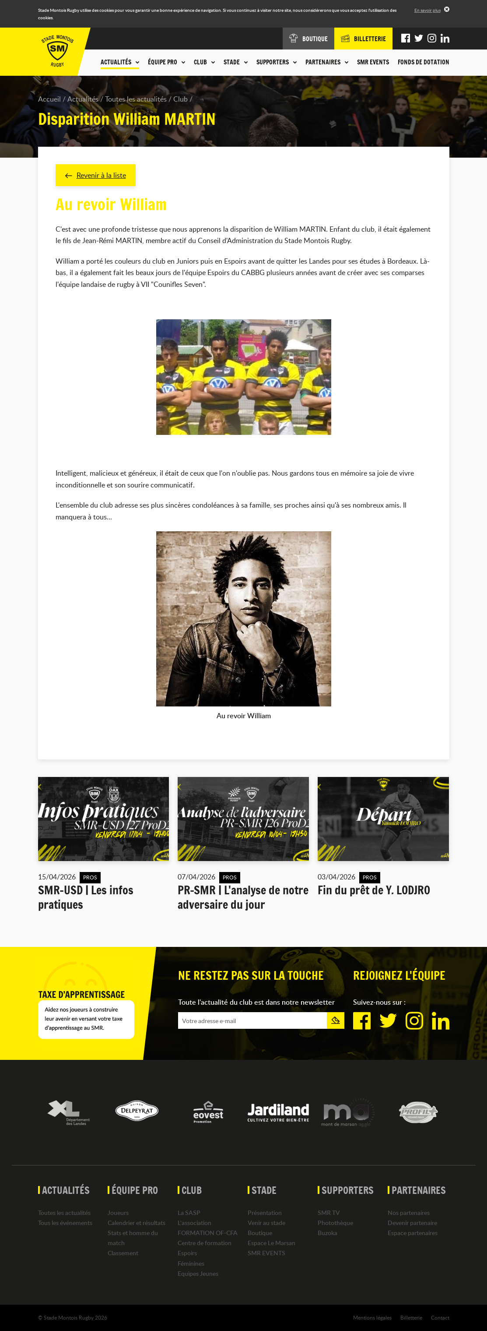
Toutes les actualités (136, 99)
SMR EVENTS (373, 62)
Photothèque (335, 1222)
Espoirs (187, 1253)
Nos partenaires (409, 1212)
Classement (123, 1253)
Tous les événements (65, 1222)
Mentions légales (372, 1317)
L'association (194, 1222)
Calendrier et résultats (136, 1222)
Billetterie (411, 1317)
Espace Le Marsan (271, 1243)
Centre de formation (204, 1243)
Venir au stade (266, 1222)
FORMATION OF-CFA (208, 1233)
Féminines (191, 1263)
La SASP (189, 1212)
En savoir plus (427, 10)
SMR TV (329, 1212)
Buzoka (327, 1233)
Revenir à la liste (95, 175)
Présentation (265, 1212)
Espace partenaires (413, 1233)
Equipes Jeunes (198, 1273)
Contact (440, 1317)
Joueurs (118, 1212)
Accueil (49, 99)
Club (180, 99)
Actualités (82, 99)
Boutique (260, 1233)
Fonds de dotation (423, 62)
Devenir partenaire (412, 1222)
